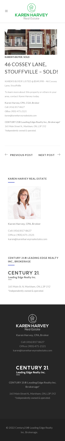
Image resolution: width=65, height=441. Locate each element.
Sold (26, 57)
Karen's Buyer (13, 57)
